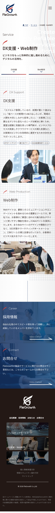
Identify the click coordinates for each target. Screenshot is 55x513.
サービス (34, 25)
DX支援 (14, 69)
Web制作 (41, 69)
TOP (26, 25)
